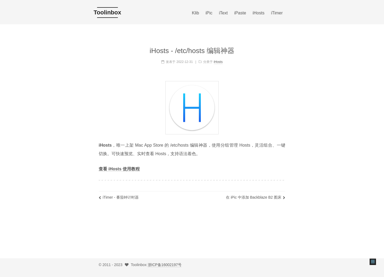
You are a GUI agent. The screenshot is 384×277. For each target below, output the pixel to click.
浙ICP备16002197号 (165, 265)
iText (223, 13)
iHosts (258, 13)
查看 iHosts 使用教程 (119, 169)
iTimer (277, 13)
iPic (209, 13)
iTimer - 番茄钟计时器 (119, 197)
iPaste (240, 13)
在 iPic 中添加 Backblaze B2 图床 (255, 197)
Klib (195, 13)
